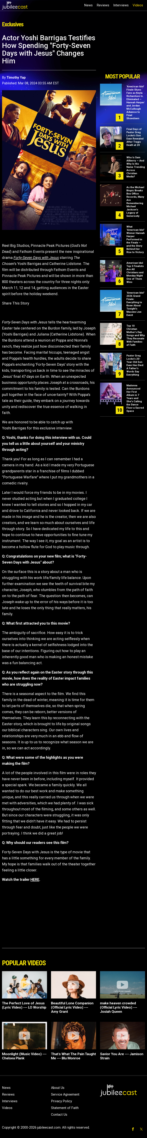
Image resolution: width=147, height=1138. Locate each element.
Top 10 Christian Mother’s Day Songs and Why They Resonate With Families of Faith (135, 335)
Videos (138, 5)
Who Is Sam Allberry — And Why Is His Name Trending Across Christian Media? (135, 167)
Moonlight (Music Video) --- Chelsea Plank (24, 1056)
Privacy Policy (61, 1101)
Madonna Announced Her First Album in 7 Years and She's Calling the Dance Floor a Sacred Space (135, 398)
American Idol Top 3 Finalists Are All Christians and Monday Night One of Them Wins (135, 272)
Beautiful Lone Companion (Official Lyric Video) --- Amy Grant (72, 1007)
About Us (57, 1088)
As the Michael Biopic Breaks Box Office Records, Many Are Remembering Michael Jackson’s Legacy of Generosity (135, 201)
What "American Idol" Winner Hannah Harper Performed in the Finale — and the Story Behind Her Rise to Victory (135, 239)
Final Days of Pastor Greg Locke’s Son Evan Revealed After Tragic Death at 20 (134, 137)
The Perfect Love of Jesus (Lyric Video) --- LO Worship (24, 1005)
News (88, 5)
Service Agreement (65, 1094)
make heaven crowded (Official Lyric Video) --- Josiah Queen (118, 1007)
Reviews (103, 5)
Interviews (121, 5)
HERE (34, 879)
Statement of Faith (65, 1108)
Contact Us (59, 1115)
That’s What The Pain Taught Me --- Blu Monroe (73, 1056)
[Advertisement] (122, 52)
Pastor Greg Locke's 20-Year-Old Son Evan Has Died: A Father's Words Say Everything (135, 365)
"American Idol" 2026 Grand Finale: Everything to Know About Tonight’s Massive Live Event (135, 304)
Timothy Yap (16, 77)
